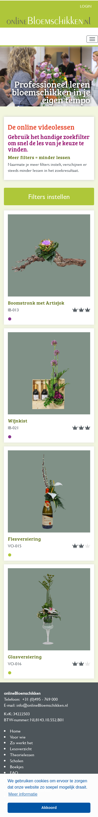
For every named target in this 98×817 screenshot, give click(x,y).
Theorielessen (22, 755)
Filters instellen (49, 196)
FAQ (14, 773)
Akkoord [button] (48, 808)
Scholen (16, 761)
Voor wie (18, 737)
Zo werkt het (21, 743)
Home (15, 731)
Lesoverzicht (21, 749)
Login (85, 6)
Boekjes (17, 767)
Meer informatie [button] (22, 794)
